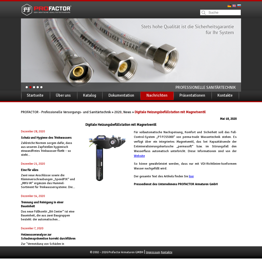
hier (191, 176)
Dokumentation (121, 95)
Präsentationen (192, 95)
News (127, 112)
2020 (118, 112)
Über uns (63, 95)
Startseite (35, 95)
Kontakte (225, 95)
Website (139, 156)
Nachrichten (156, 95)
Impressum (153, 252)
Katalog (89, 95)
